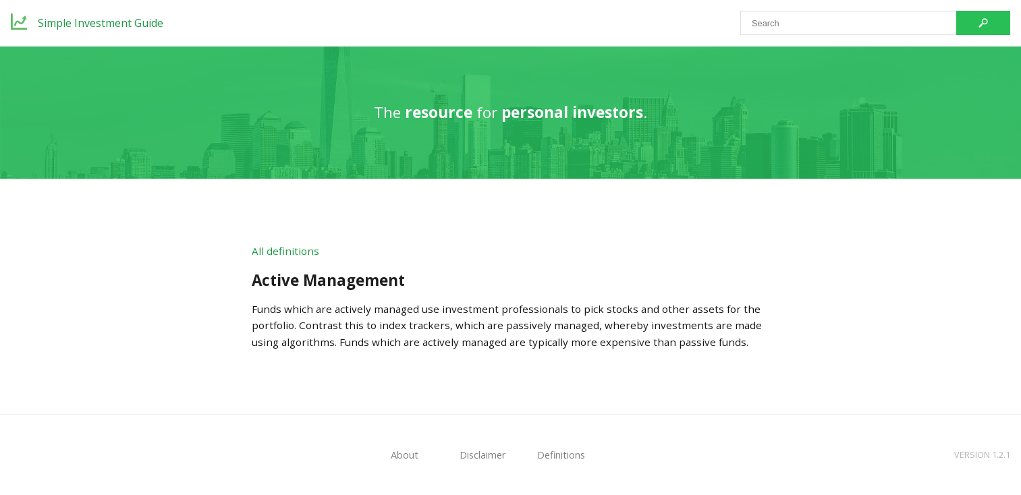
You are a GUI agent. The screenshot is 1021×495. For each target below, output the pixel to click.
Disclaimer (482, 454)
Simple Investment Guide (100, 23)
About (404, 454)
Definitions (561, 454)
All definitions (285, 251)
